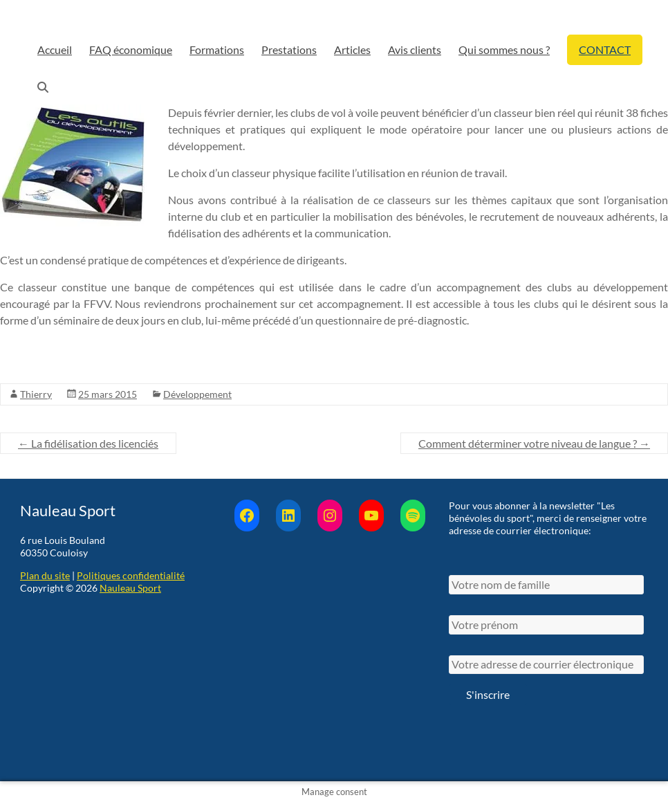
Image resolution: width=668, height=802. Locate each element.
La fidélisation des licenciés (88, 443)
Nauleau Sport (130, 588)
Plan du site (45, 575)
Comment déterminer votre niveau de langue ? (534, 443)
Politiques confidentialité (131, 575)
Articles (352, 49)
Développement (197, 394)
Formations (216, 49)
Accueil (54, 49)
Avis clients (414, 49)
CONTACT (605, 49)
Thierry (36, 394)
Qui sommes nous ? (504, 49)
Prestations (289, 49)
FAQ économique (130, 49)
